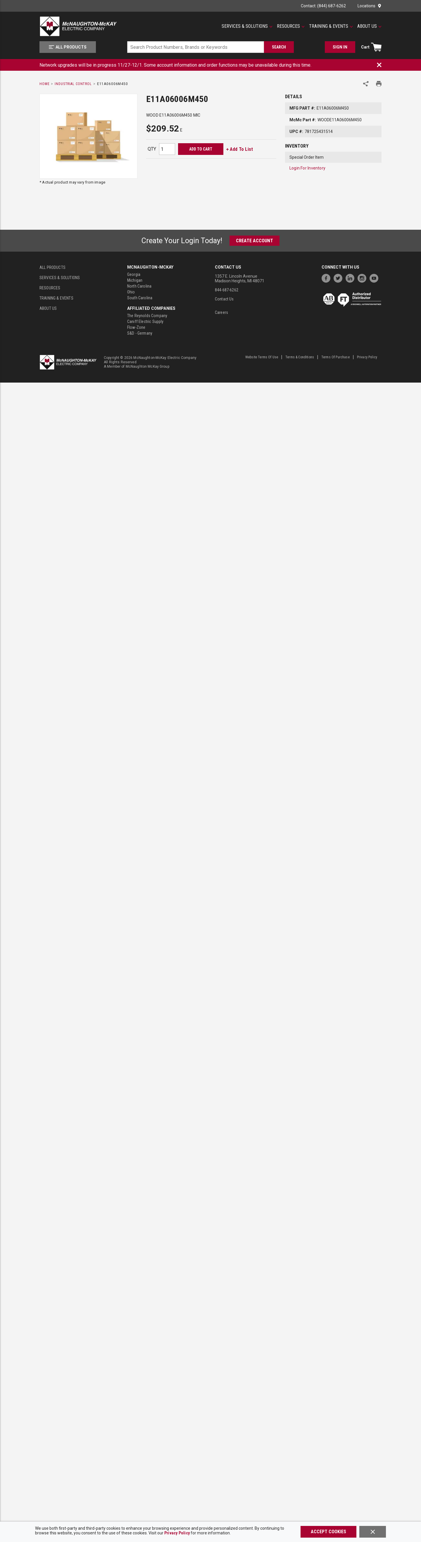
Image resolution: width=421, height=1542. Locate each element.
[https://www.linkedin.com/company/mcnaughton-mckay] (351, 277)
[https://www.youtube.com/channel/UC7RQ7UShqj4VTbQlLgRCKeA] (375, 277)
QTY (152, 149)
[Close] (372, 1532)
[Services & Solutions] (247, 26)
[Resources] (291, 26)
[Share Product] (366, 84)
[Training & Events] (331, 26)
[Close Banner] (379, 65)
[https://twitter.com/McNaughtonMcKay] (339, 277)
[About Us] (369, 26)
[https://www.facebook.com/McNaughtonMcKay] (327, 277)
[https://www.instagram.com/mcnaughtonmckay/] (363, 277)
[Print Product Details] (379, 84)
